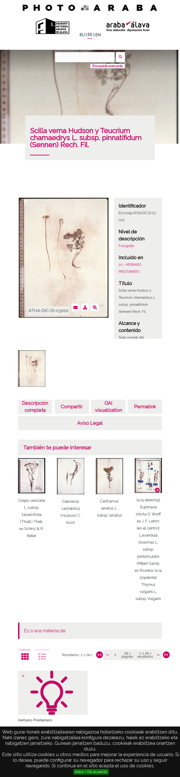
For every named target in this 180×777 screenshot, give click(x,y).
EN (98, 35)
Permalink (145, 407)
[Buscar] (85, 57)
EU (82, 35)
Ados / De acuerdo (91, 772)
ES (89, 34)
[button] (157, 490)
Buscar (120, 57)
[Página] (115, 654)
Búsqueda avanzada (107, 66)
